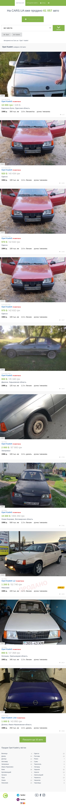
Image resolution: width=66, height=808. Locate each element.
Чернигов (37, 780)
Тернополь (37, 764)
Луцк (3, 777)
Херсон (36, 772)
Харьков (37, 769)
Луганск (4, 775)
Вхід (42, 3)
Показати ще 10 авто (33, 739)
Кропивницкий (6, 772)
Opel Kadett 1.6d (8, 718)
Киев (3, 769)
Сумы (36, 761)
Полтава (37, 756)
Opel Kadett (7, 101)
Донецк (3, 759)
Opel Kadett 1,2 (8, 581)
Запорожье (5, 764)
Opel (6, 34)
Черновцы (37, 783)
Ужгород (37, 767)
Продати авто (32, 3)
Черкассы (37, 777)
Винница (4, 753)
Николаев (4, 783)
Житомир (4, 761)
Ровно (36, 759)
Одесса (36, 753)
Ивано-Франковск (7, 767)
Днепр (3, 756)
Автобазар (20, 3)
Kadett (16, 34)
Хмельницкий (38, 775)
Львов (3, 780)
